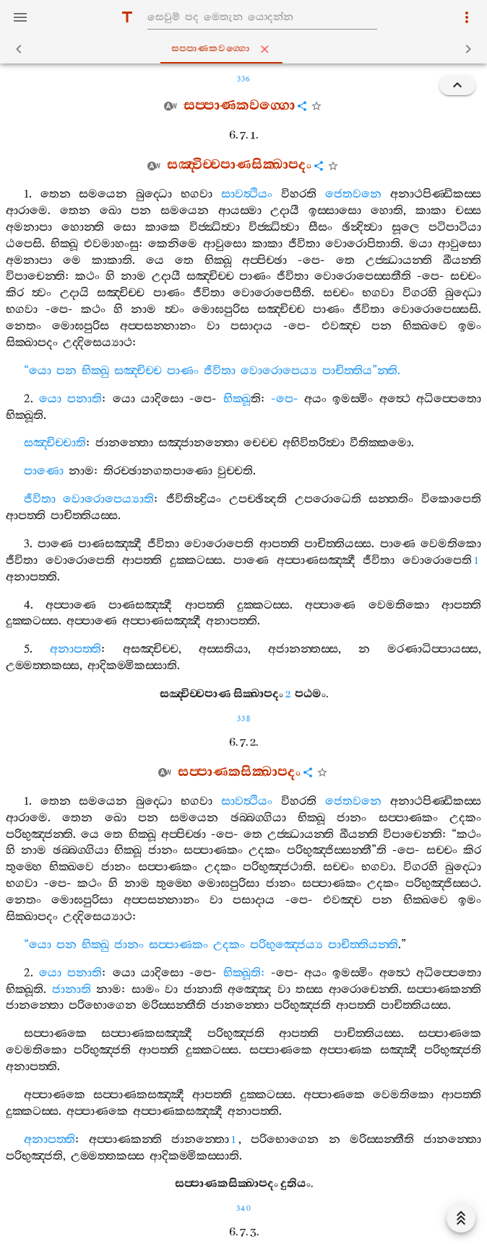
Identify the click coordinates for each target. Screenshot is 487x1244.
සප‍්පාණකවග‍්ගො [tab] (246, 49)
